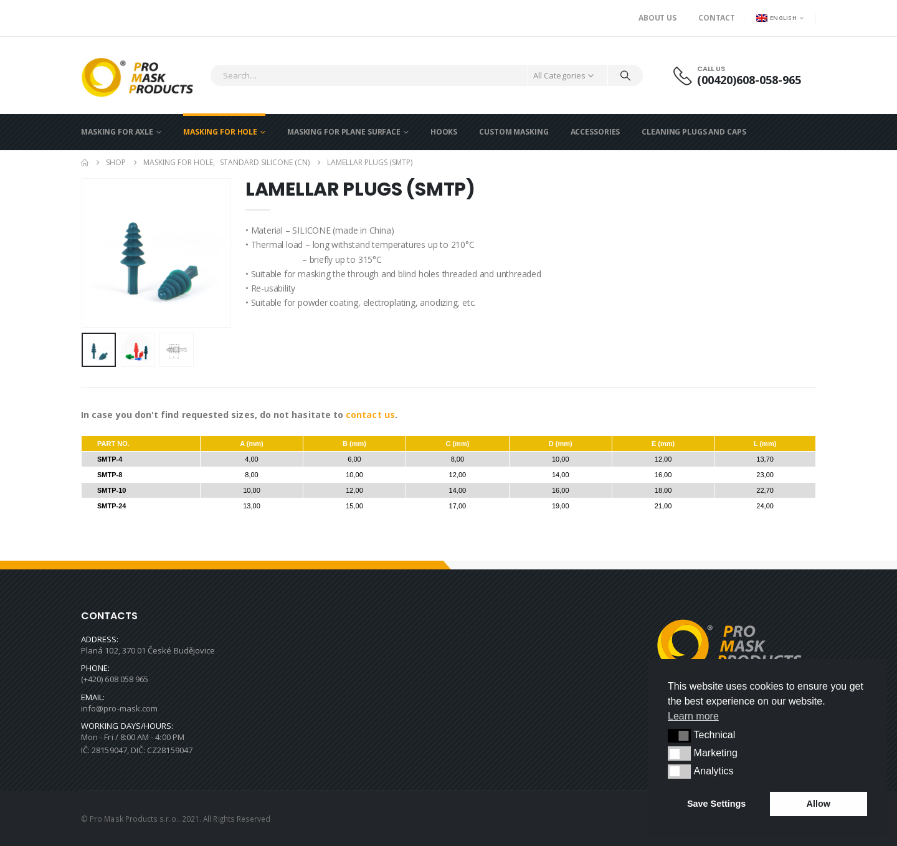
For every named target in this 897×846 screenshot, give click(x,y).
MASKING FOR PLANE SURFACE (344, 131)
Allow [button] (818, 804)
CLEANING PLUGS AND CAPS (694, 131)
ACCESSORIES (595, 131)
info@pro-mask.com (119, 708)
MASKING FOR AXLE (117, 131)
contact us (370, 415)
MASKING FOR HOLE (220, 131)
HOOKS (443, 131)
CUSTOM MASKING (513, 131)
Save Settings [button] (716, 804)
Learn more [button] (693, 716)
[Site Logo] (142, 75)
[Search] (625, 75)
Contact (716, 17)
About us (657, 17)
